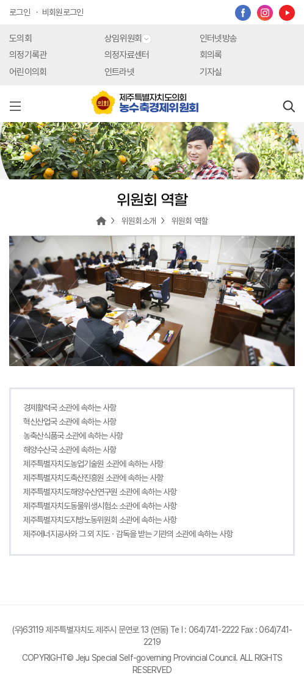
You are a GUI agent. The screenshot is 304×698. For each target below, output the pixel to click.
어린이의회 (27, 72)
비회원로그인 (63, 12)
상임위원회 (127, 38)
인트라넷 (119, 72)
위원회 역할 (190, 221)
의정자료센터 (127, 54)
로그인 (19, 12)
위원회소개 (138, 221)
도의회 (20, 38)
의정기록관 (27, 54)
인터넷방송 (218, 38)
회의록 (211, 54)
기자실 (211, 72)
